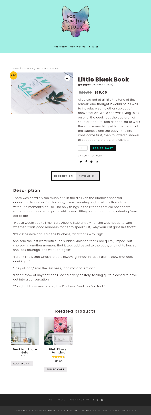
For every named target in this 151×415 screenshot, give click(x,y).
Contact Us (78, 46)
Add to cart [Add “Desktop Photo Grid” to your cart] (22, 363)
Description (63, 176)
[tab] (63, 176)
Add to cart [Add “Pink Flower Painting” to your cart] (55, 369)
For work (27, 69)
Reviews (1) (87, 176)
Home (15, 69)
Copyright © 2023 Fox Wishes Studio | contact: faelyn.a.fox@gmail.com (97, 410)
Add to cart (102, 148)
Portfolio (60, 46)
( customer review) (101, 85)
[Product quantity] (83, 148)
